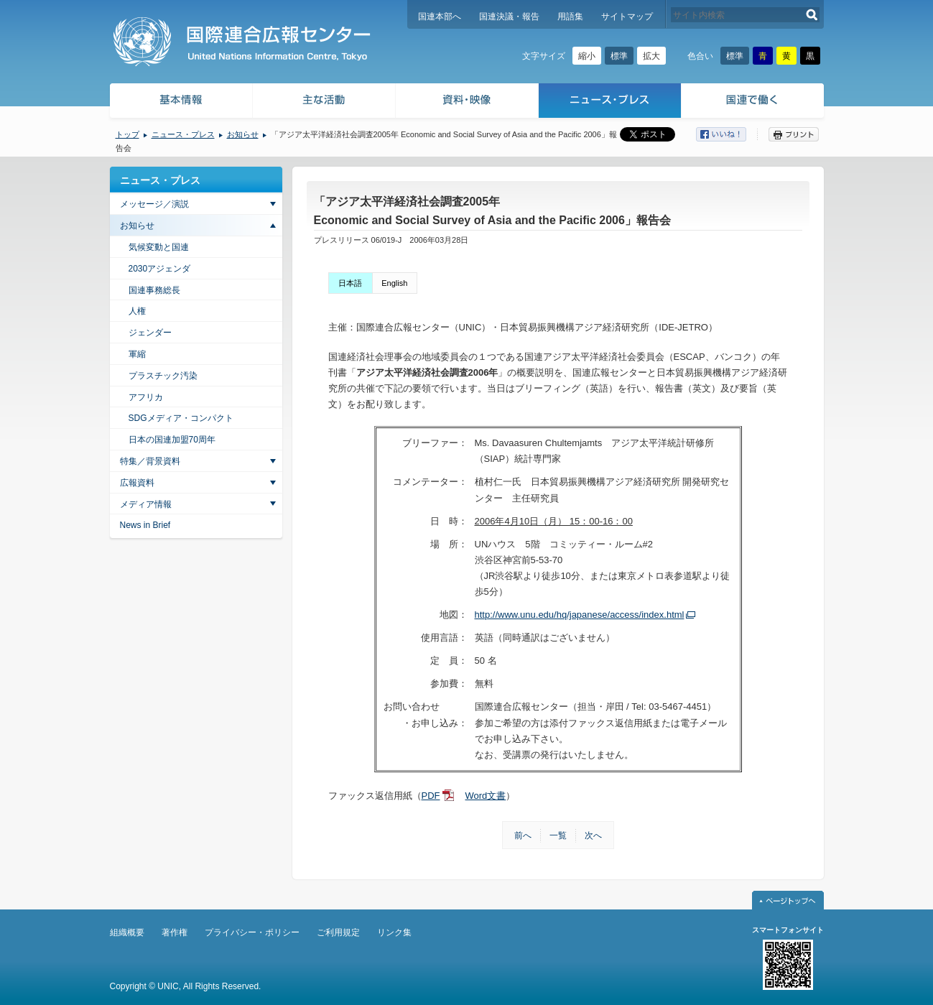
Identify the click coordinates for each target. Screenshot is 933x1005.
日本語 (350, 283)
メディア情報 (146, 504)
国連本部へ (439, 16)
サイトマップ (627, 16)
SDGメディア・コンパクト (181, 418)
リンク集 (394, 932)
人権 (137, 311)
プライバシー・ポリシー (252, 932)
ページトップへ (788, 900)
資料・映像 (467, 102)
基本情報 (180, 102)
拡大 (651, 56)
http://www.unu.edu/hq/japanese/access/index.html (579, 614)
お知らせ (243, 134)
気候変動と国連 (159, 247)
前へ (523, 835)
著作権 (174, 932)
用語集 (570, 16)
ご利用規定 (338, 932)
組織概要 (127, 932)
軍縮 (137, 354)
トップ (127, 134)
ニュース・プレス (610, 102)
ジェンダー (150, 333)
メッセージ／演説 (154, 204)
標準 (619, 56)
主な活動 (324, 102)
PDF (431, 795)
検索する (812, 14)
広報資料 (137, 483)
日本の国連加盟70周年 (172, 440)
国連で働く (754, 102)
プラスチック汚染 (163, 376)
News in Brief (145, 525)
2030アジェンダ (160, 269)
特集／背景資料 (150, 461)
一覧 (558, 835)
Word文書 (485, 795)
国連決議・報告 (509, 16)
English (394, 283)
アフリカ (146, 397)
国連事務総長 (154, 290)
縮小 (586, 56)
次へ (593, 835)
